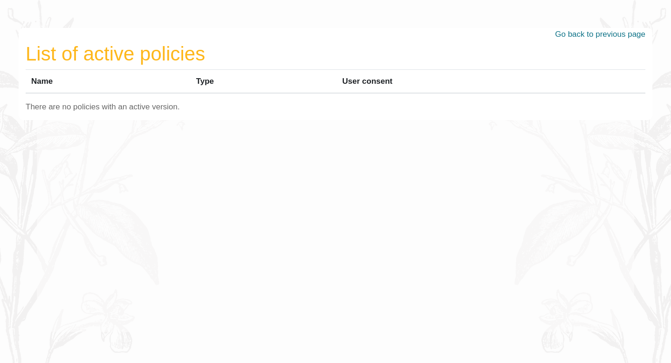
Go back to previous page (600, 34)
